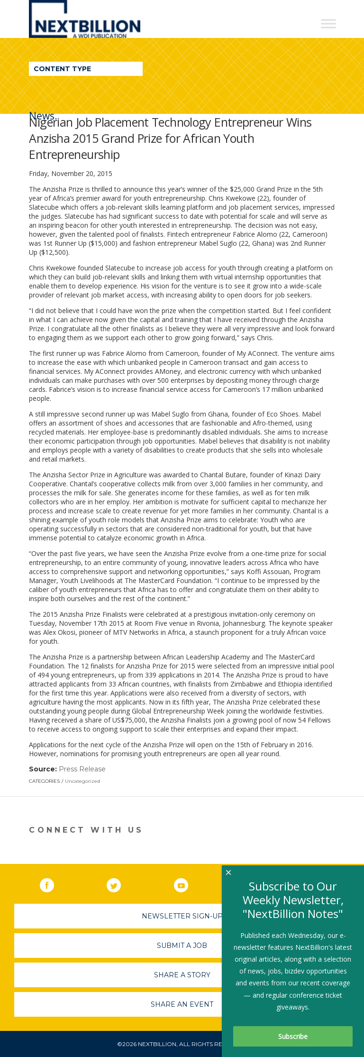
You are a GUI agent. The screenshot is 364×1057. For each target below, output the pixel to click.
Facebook (53, 883)
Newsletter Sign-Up (182, 916)
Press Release (82, 769)
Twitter (120, 883)
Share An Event (182, 1004)
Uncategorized (82, 781)
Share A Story (182, 975)
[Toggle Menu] (328, 23)
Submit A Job (182, 945)
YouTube (187, 883)
